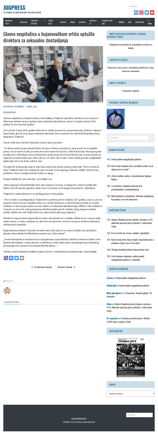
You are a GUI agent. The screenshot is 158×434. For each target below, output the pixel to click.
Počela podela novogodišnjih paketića (127, 159)
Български (140, 22)
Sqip (130, 22)
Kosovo (63, 22)
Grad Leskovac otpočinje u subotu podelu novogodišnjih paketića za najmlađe (128, 258)
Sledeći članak (66, 267)
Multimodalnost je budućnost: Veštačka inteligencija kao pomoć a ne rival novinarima (133, 198)
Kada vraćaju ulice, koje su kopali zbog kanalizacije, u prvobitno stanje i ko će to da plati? (133, 241)
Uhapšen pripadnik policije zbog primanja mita (130, 249)
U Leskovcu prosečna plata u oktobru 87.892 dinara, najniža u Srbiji (128, 320)
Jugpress (18, 107)
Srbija (72, 22)
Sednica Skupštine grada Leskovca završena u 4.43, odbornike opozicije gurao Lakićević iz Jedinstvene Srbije (132, 223)
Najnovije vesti (8, 22)
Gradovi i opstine (34, 22)
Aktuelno (23, 22)
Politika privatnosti (79, 418)
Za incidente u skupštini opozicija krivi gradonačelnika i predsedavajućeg (127, 188)
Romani (122, 22)
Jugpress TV (93, 22)
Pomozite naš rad (107, 22)
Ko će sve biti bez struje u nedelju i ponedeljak (130, 233)
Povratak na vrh (89, 422)
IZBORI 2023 (50, 22)
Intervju (82, 22)
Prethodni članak (41, 267)
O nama (150, 22)
